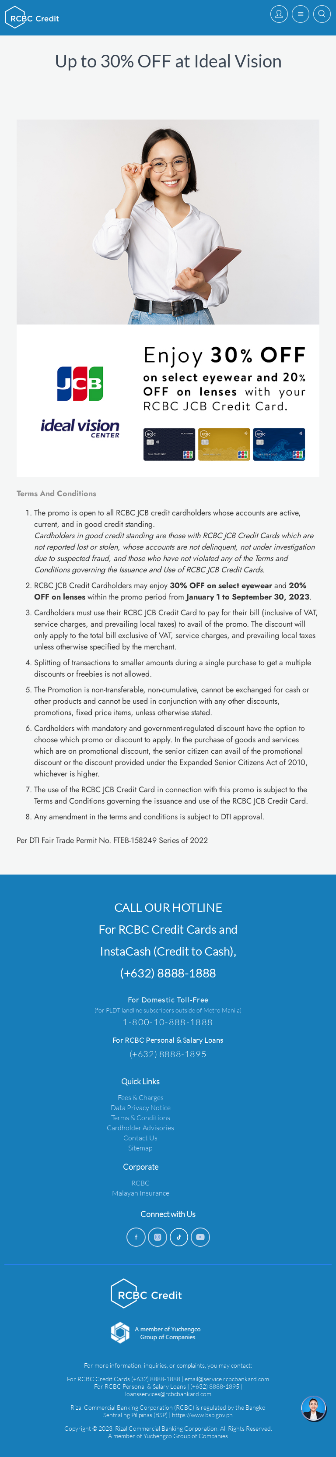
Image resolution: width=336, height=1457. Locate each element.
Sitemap (140, 1147)
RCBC (140, 1182)
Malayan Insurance (140, 1193)
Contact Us (140, 1137)
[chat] (314, 1409)
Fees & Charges (141, 1097)
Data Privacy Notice (141, 1107)
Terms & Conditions (140, 1117)
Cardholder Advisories (140, 1127)
